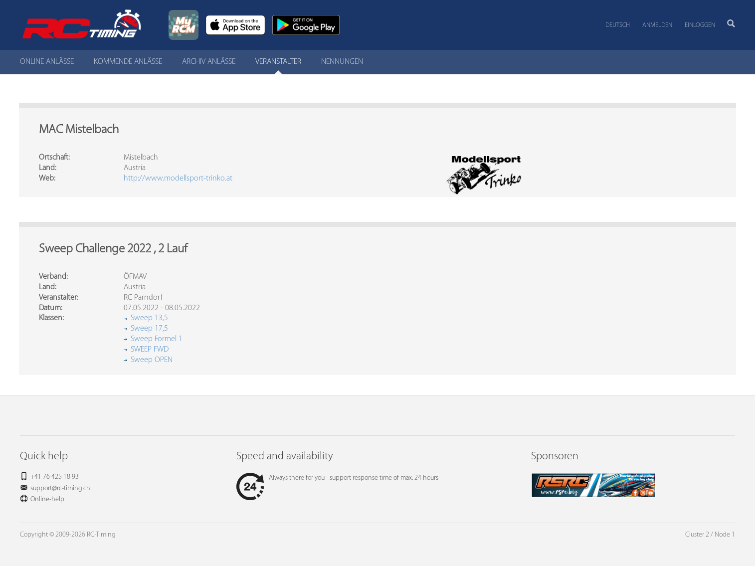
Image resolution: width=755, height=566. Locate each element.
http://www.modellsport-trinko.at (178, 179)
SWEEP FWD (150, 350)
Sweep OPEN (152, 360)
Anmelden (657, 25)
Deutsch (617, 25)
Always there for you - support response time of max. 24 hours (337, 478)
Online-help (47, 499)
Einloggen (700, 25)
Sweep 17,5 (149, 329)
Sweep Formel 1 (157, 339)
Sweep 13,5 (149, 318)
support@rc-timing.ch (60, 488)
